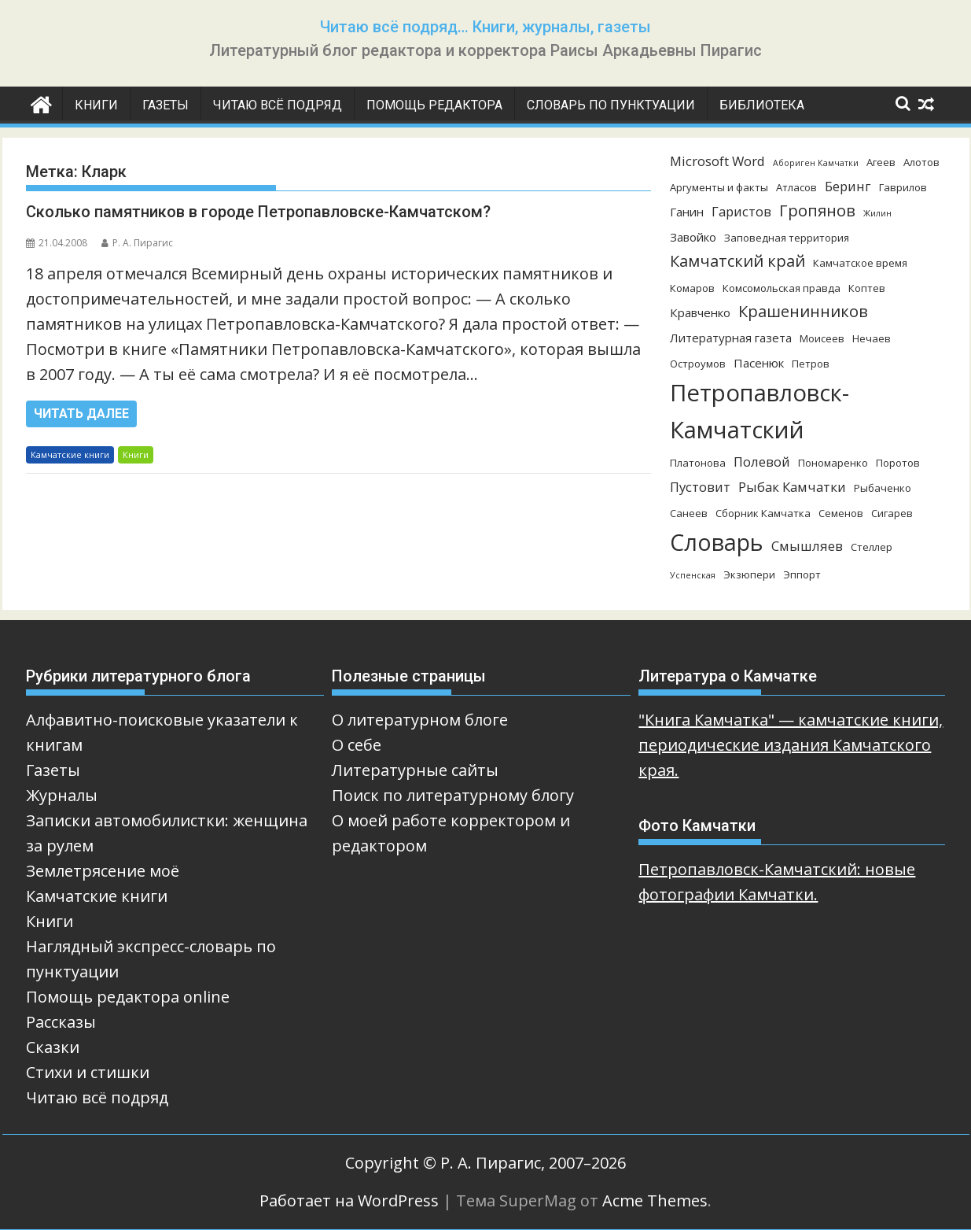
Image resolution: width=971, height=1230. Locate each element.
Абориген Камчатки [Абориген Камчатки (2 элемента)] (816, 162)
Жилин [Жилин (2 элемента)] (877, 213)
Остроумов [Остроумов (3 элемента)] (698, 363)
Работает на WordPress (349, 1200)
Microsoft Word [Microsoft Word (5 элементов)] (717, 161)
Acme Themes (655, 1200)
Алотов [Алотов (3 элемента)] (921, 162)
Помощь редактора (434, 105)
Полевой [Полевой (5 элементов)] (762, 461)
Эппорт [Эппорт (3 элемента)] (802, 574)
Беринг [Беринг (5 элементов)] (848, 186)
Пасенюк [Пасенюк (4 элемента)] (759, 363)
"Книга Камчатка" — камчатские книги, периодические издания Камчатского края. (790, 745)
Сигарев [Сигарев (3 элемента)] (892, 513)
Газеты (165, 105)
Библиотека (761, 105)
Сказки (52, 1047)
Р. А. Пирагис (137, 242)
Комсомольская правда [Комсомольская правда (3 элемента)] (781, 288)
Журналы (61, 795)
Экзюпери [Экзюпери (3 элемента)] (749, 574)
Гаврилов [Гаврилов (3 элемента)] (903, 187)
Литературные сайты (415, 770)
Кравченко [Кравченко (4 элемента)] (700, 312)
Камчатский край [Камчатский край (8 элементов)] (737, 260)
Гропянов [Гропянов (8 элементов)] (817, 210)
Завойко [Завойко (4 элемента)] (693, 237)
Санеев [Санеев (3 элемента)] (689, 513)
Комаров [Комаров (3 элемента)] (692, 288)
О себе (356, 744)
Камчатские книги (70, 454)
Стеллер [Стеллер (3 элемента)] (871, 547)
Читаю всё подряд (277, 105)
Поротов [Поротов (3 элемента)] (898, 463)
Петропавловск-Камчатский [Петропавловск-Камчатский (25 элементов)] (759, 411)
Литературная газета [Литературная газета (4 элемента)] (731, 337)
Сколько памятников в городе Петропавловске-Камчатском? (258, 211)
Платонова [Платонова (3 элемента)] (698, 463)
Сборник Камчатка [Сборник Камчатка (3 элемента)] (763, 513)
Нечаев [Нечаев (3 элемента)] (871, 338)
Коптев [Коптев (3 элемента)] (866, 288)
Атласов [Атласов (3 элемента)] (796, 187)
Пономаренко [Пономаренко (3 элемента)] (833, 463)
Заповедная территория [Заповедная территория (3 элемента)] (786, 238)
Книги (96, 105)
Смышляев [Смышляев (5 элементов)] (807, 546)
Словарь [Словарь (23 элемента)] (716, 541)
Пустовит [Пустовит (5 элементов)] (700, 487)
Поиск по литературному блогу (453, 795)
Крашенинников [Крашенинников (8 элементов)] (803, 311)
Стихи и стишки (87, 1072)
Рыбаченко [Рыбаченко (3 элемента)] (882, 488)
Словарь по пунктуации (611, 105)
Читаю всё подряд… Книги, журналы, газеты (485, 26)
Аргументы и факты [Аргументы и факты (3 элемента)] (719, 187)
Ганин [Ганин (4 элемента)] (687, 212)
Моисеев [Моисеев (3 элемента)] (822, 338)
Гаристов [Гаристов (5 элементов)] (741, 211)
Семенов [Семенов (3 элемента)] (840, 513)
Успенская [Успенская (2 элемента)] (692, 575)
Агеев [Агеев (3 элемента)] (881, 162)
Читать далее (81, 413)
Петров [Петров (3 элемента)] (810, 363)
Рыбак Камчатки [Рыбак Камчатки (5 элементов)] (792, 487)
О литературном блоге (420, 719)
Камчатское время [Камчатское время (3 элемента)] (860, 263)
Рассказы (61, 1021)
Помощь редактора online (128, 996)
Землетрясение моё (102, 870)
